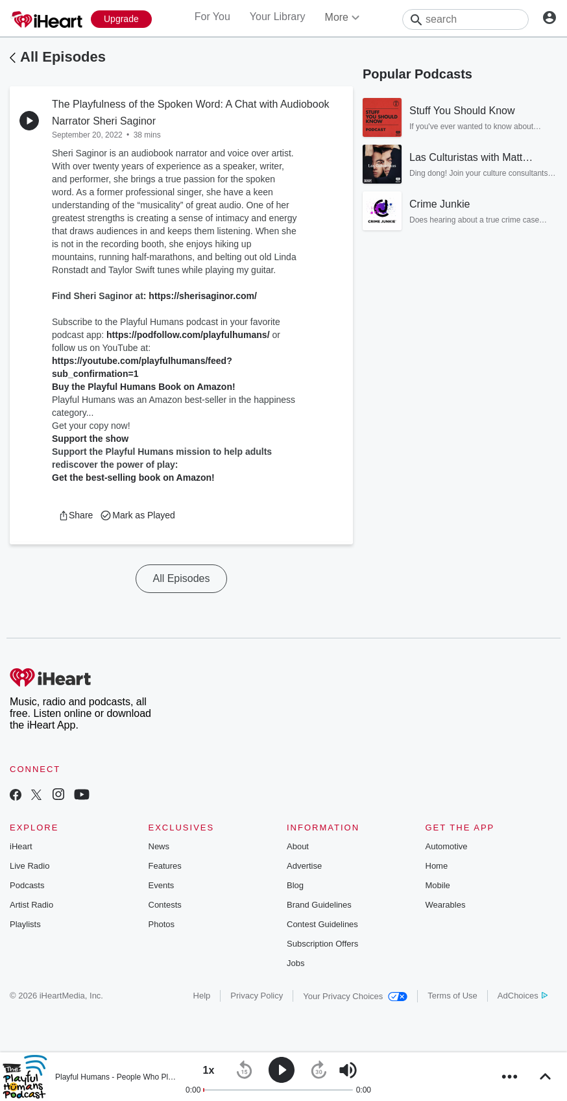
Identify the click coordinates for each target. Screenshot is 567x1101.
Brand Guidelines (319, 905)
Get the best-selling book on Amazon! (133, 477)
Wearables (446, 905)
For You (212, 16)
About (298, 846)
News (159, 846)
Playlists (25, 924)
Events (162, 885)
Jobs (295, 963)
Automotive (447, 846)
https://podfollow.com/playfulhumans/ (187, 335)
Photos (162, 924)
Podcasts (27, 885)
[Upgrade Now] (121, 19)
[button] (75, 515)
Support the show (90, 438)
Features (165, 866)
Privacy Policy (256, 995)
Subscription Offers (322, 944)
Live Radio (29, 866)
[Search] (465, 19)
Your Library (278, 16)
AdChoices (523, 995)
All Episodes (63, 57)
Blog (295, 885)
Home (437, 866)
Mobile (438, 885)
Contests (165, 905)
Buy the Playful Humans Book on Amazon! (143, 386)
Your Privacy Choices (355, 996)
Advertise (304, 866)
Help (202, 995)
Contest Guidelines (322, 924)
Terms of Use (452, 995)
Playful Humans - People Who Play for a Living (136, 1077)
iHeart (21, 846)
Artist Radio (31, 905)
